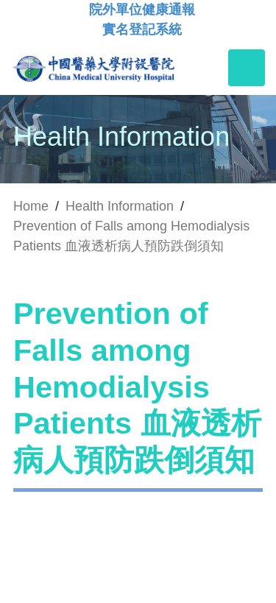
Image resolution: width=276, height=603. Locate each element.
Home (31, 206)
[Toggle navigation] (246, 67)
